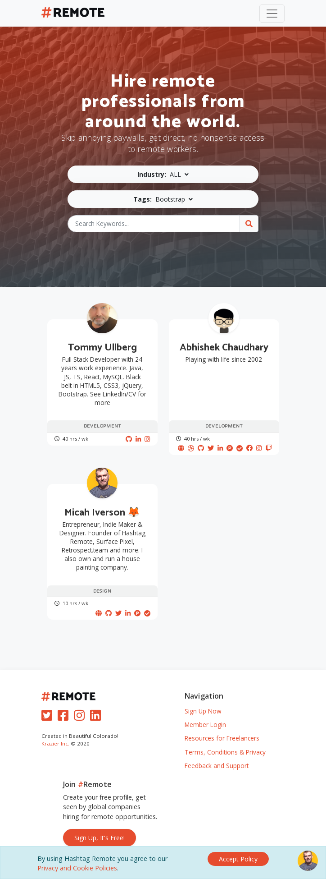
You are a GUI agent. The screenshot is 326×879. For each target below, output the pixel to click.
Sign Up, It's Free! (99, 837)
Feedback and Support (217, 765)
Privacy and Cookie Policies (77, 868)
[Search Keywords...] (154, 223)
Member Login (205, 724)
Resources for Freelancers (222, 738)
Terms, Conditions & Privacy (225, 752)
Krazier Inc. (55, 743)
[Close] (238, 859)
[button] (163, 174)
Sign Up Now (203, 711)
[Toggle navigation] (272, 14)
